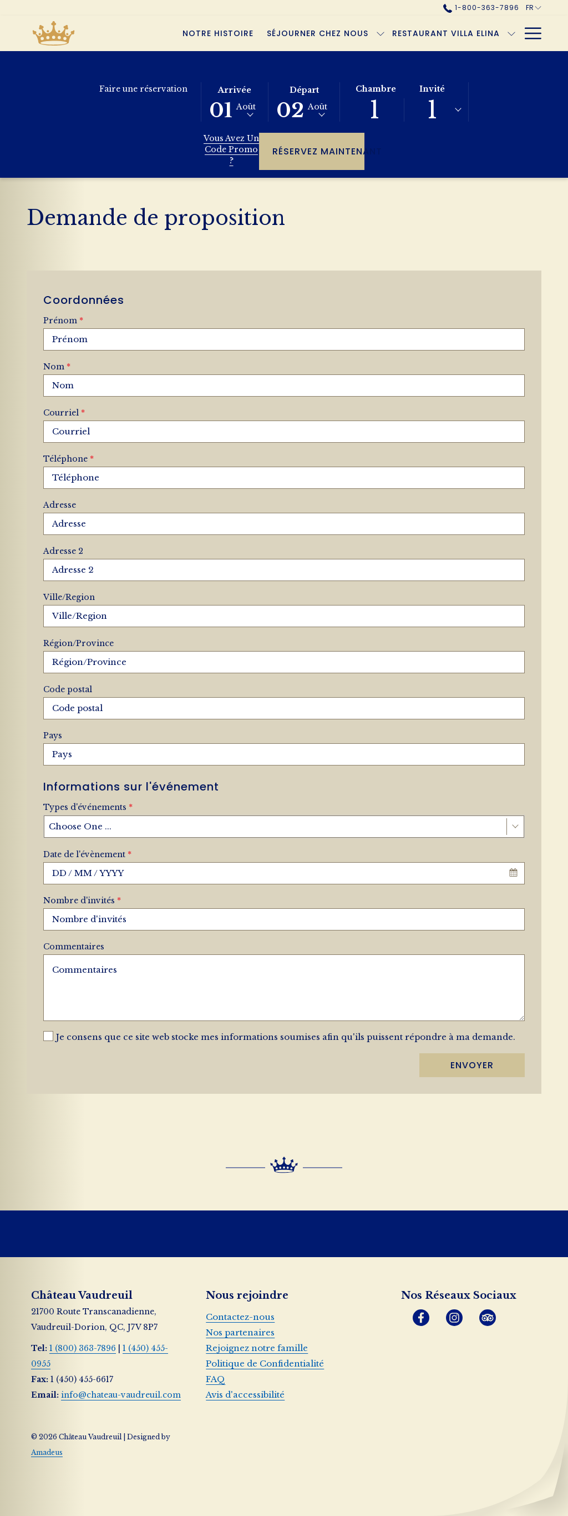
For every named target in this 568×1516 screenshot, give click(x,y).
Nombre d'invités (82, 900)
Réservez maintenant (318, 151)
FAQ (215, 1379)
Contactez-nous (240, 1317)
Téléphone (68, 459)
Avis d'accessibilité (245, 1394)
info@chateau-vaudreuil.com (121, 1395)
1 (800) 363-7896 (82, 1348)
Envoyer (472, 1065)
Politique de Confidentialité (265, 1363)
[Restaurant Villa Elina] (446, 33)
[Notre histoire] (218, 33)
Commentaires (73, 947)
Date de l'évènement (87, 854)
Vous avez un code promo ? (231, 149)
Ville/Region (69, 597)
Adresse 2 (63, 551)
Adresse (59, 505)
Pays (52, 736)
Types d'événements (88, 807)
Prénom (63, 321)
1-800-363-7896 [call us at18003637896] (481, 7)
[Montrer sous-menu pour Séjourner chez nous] (381, 33)
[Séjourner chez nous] (318, 33)
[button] (234, 101)
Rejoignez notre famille (257, 1348)
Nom (56, 367)
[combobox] (284, 826)
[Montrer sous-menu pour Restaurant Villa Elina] (511, 33)
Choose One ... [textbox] (80, 826)
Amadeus (47, 1452)
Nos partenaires (240, 1332)
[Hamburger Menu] (528, 33)
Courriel (64, 413)
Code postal (67, 689)
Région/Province (78, 643)
